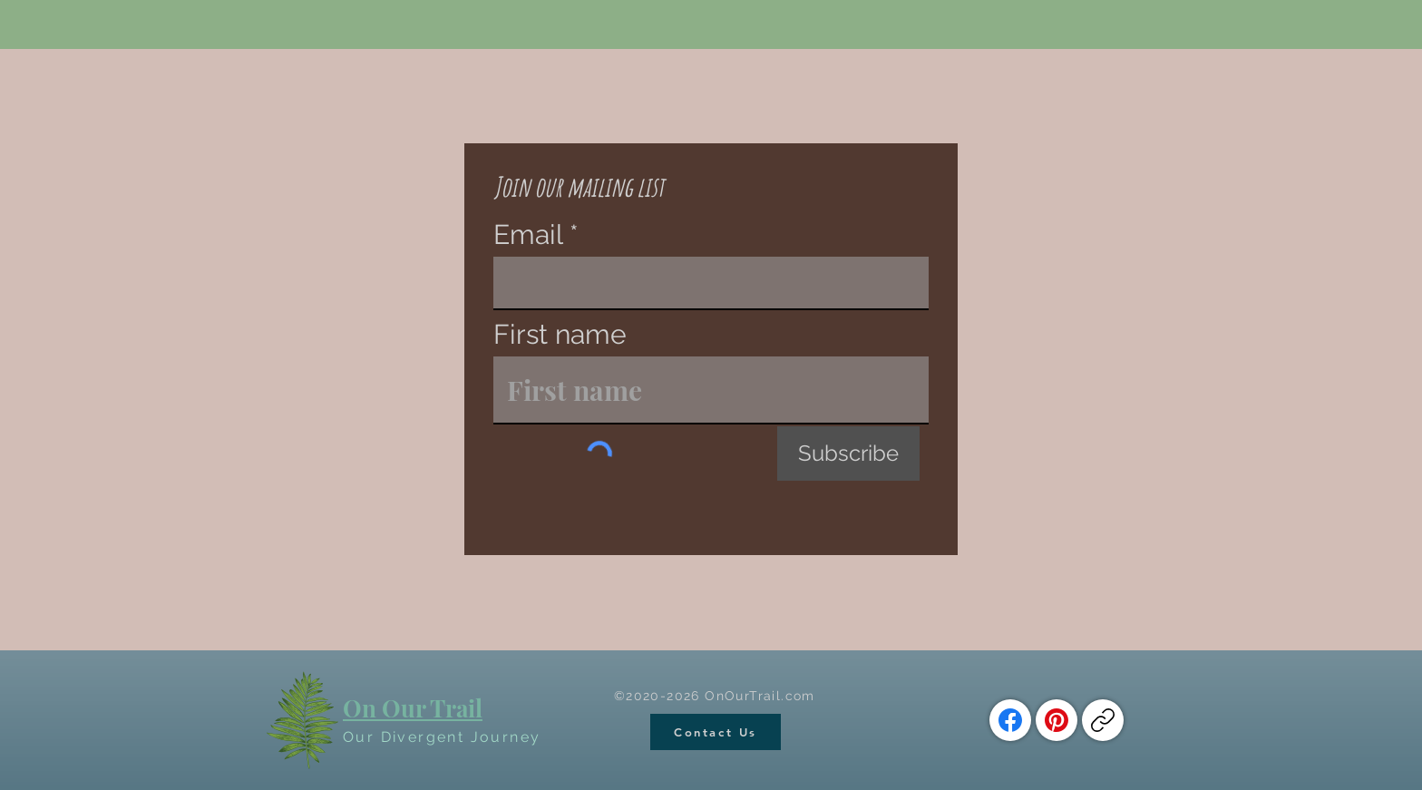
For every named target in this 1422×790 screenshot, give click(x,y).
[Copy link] (1103, 720)
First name (560, 334)
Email (527, 235)
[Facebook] (1010, 720)
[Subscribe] (848, 453)
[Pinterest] (1056, 720)
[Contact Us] (715, 732)
